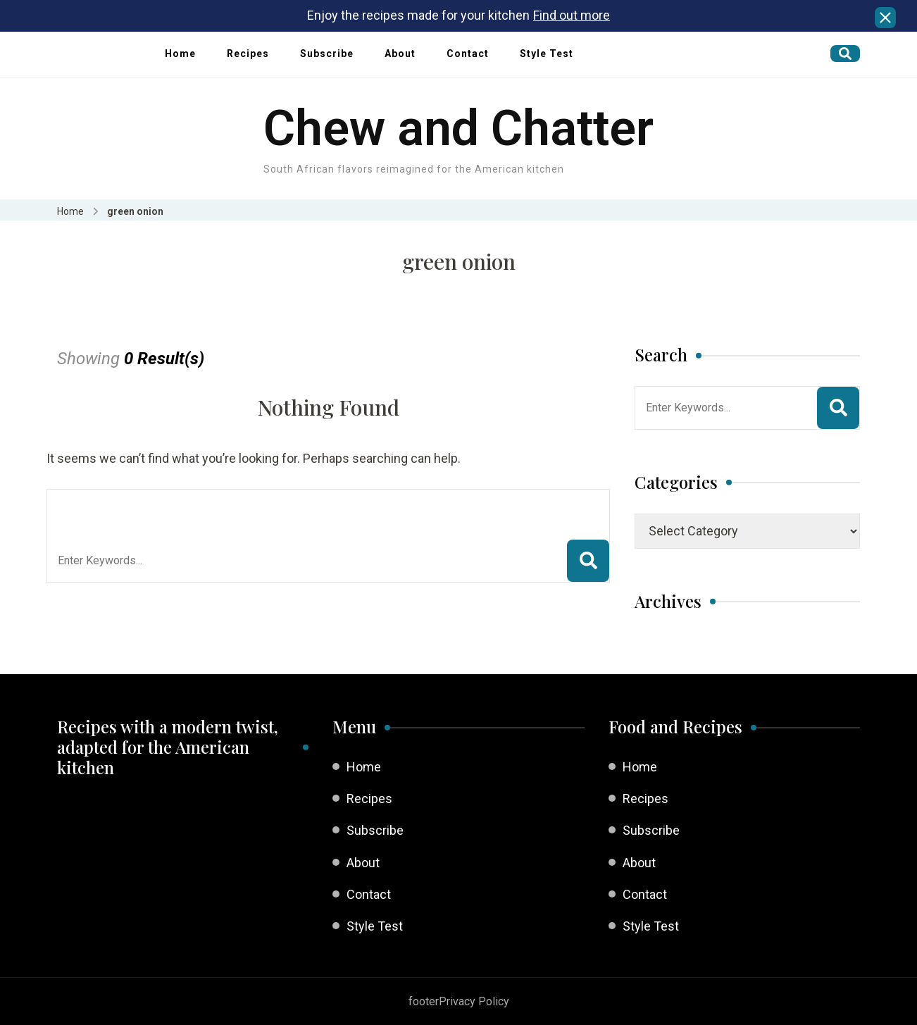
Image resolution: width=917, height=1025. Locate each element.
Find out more (571, 15)
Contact (468, 53)
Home (180, 53)
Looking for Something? (161, 507)
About (400, 53)
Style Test (546, 53)
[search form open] (845, 53)
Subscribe (327, 53)
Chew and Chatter (458, 128)
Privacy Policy (474, 1001)
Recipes (248, 53)
